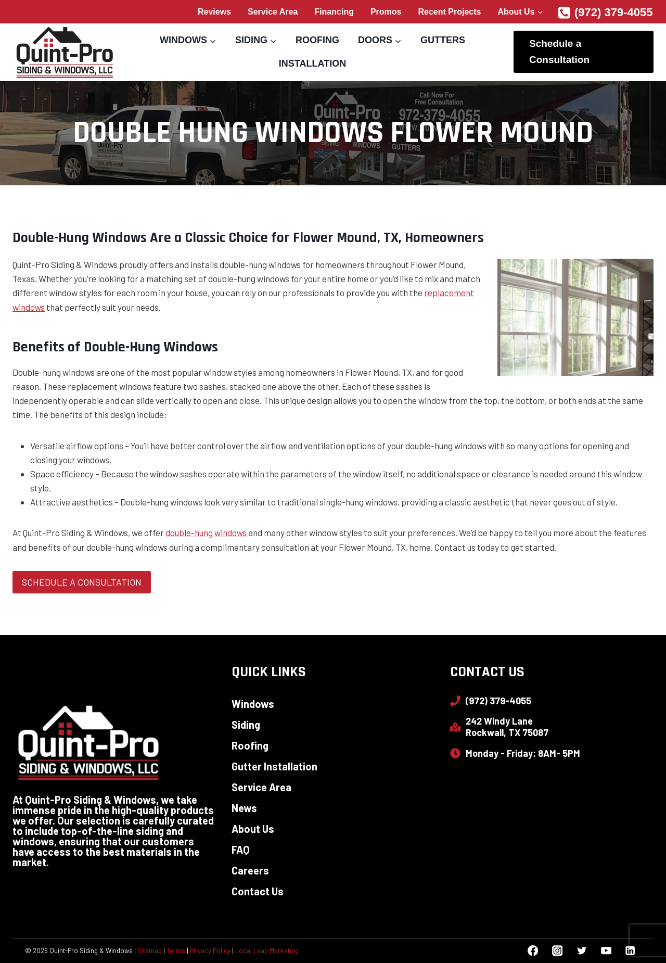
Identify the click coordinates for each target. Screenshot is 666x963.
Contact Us (258, 891)
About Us (253, 828)
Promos (386, 11)
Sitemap (149, 950)
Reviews (214, 11)
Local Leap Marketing (267, 950)
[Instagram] (557, 950)
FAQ (241, 849)
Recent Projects (449, 11)
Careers (250, 870)
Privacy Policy (210, 950)
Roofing (317, 40)
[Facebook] (533, 950)
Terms (175, 950)
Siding (246, 724)
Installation (312, 63)
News (244, 808)
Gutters (442, 40)
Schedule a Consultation (559, 51)
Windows (253, 704)
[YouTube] (606, 950)
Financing (334, 11)
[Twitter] (581, 950)
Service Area (273, 11)
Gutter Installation (274, 766)
